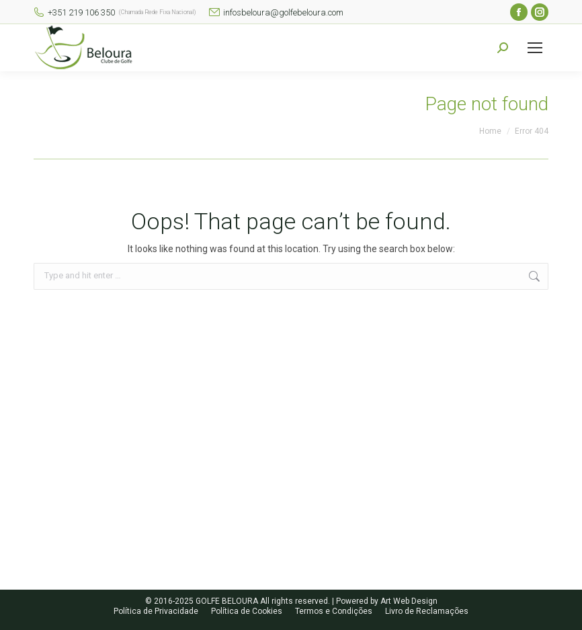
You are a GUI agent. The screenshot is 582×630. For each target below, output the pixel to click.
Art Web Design (409, 601)
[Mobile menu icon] (535, 47)
